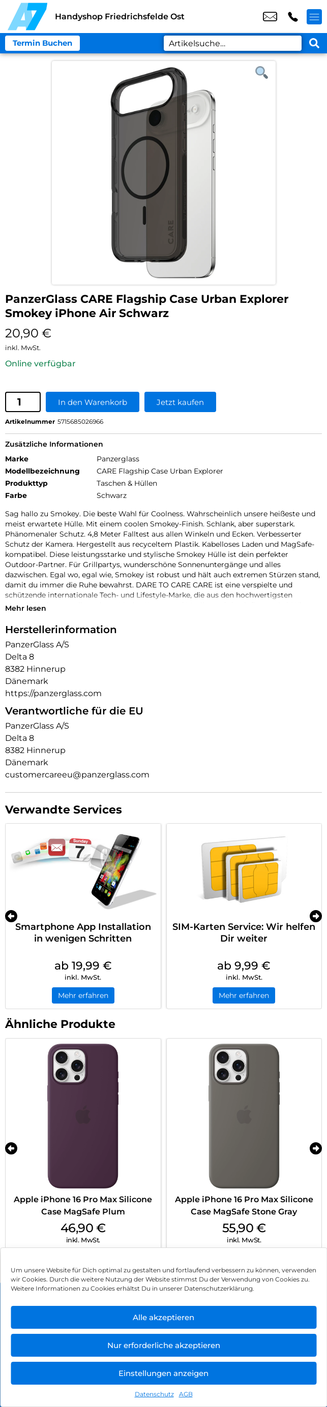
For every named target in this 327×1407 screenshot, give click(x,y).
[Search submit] (314, 43)
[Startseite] (27, 16)
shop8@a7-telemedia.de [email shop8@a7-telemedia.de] (270, 17)
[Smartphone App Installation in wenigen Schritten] (83, 870)
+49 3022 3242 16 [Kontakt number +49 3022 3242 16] (293, 17)
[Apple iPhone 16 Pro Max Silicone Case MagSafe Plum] (83, 1116)
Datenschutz (154, 1394)
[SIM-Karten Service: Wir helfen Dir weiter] (244, 870)
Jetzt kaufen (180, 402)
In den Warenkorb (92, 402)
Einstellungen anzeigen (163, 1373)
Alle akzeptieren (163, 1317)
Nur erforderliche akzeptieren (163, 1345)
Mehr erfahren (83, 995)
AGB (186, 1394)
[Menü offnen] (314, 16)
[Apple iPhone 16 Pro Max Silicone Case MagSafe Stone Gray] (244, 1116)
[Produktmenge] (23, 402)
